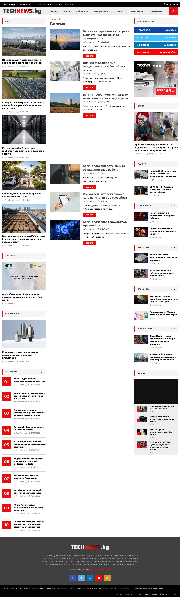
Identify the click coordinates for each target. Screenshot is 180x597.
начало (54, 11)
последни (11, 371)
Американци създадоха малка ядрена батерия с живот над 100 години (29, 396)
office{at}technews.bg (99, 570)
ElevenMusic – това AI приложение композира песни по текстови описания (162, 340)
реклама (58, 4)
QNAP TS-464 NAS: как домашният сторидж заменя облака (161, 189)
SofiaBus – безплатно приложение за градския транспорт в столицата (163, 357)
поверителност (151, 594)
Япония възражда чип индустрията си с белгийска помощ (104, 66)
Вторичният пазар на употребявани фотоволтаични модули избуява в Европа (29, 413)
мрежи (119, 11)
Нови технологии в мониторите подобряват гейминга (162, 215)
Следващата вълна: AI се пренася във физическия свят (21, 195)
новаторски (137, 11)
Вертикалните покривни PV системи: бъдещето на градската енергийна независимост (24, 239)
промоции (143, 289)
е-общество (82, 11)
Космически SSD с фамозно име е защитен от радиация (163, 257)
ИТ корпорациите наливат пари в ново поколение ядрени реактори (22, 61)
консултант (144, 205)
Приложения (145, 329)
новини (67, 11)
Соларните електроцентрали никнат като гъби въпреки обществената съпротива (23, 105)
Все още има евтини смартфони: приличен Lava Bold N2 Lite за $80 (164, 299)
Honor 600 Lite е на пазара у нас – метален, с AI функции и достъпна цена (163, 174)
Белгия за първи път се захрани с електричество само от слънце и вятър (106, 34)
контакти (47, 4)
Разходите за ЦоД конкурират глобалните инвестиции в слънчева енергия (23, 151)
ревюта (141, 164)
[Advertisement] (90, 141)
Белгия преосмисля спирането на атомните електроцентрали (105, 96)
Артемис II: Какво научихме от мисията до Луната (29, 428)
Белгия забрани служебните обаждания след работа (104, 167)
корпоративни (100, 11)
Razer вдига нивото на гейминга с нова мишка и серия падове (162, 273)
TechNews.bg (90, 42)
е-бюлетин (69, 4)
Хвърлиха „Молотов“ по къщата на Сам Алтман (26, 477)
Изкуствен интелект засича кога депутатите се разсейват (105, 195)
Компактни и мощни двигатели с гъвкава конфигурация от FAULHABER (21, 355)
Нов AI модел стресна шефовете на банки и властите (29, 380)
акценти (10, 21)
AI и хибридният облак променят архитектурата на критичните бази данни (22, 297)
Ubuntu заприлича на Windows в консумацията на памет (163, 231)
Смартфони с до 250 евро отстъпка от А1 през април (163, 313)
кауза (140, 106)
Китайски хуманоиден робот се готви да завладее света (28, 491)
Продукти (143, 247)
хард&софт (156, 11)
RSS (162, 594)
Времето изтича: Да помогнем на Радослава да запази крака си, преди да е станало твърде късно (156, 147)
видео (141, 373)
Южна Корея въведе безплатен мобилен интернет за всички (29, 507)
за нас (38, 4)
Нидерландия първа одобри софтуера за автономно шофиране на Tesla (28, 461)
